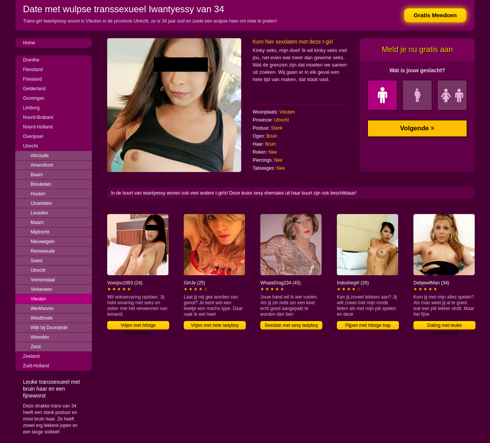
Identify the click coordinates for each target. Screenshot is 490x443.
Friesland (32, 79)
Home (29, 42)
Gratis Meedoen (435, 15)
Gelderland (34, 88)
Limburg (31, 107)
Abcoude (40, 155)
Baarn (37, 174)
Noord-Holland (37, 127)
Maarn (37, 222)
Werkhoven (42, 308)
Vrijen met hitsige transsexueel (138, 326)
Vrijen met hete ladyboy (215, 325)
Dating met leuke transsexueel (444, 326)
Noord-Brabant (38, 117)
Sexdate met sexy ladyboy (291, 325)
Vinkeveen (41, 289)
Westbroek (41, 318)
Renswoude (43, 251)
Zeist (36, 346)
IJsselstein (41, 203)
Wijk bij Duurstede (49, 327)
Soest (36, 260)
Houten (38, 193)
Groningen (33, 98)
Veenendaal (43, 279)
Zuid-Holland (36, 365)
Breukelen (41, 184)
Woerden (40, 337)
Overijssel (33, 136)
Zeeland (31, 356)
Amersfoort (42, 165)
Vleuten (38, 299)
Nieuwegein (43, 241)
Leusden (39, 213)
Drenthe (31, 60)
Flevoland (33, 69)
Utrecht (30, 146)
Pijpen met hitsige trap (368, 325)
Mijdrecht (40, 232)
